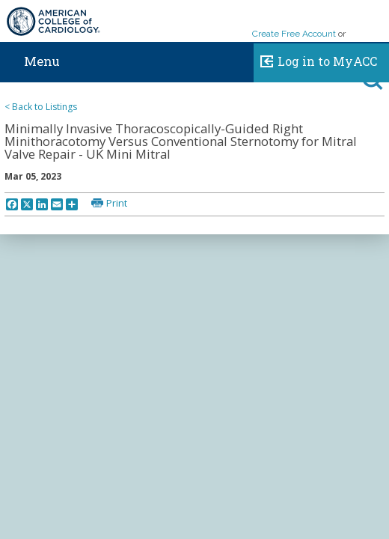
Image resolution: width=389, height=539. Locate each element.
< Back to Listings (40, 106)
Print (116, 203)
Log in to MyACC (315, 59)
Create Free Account (294, 33)
